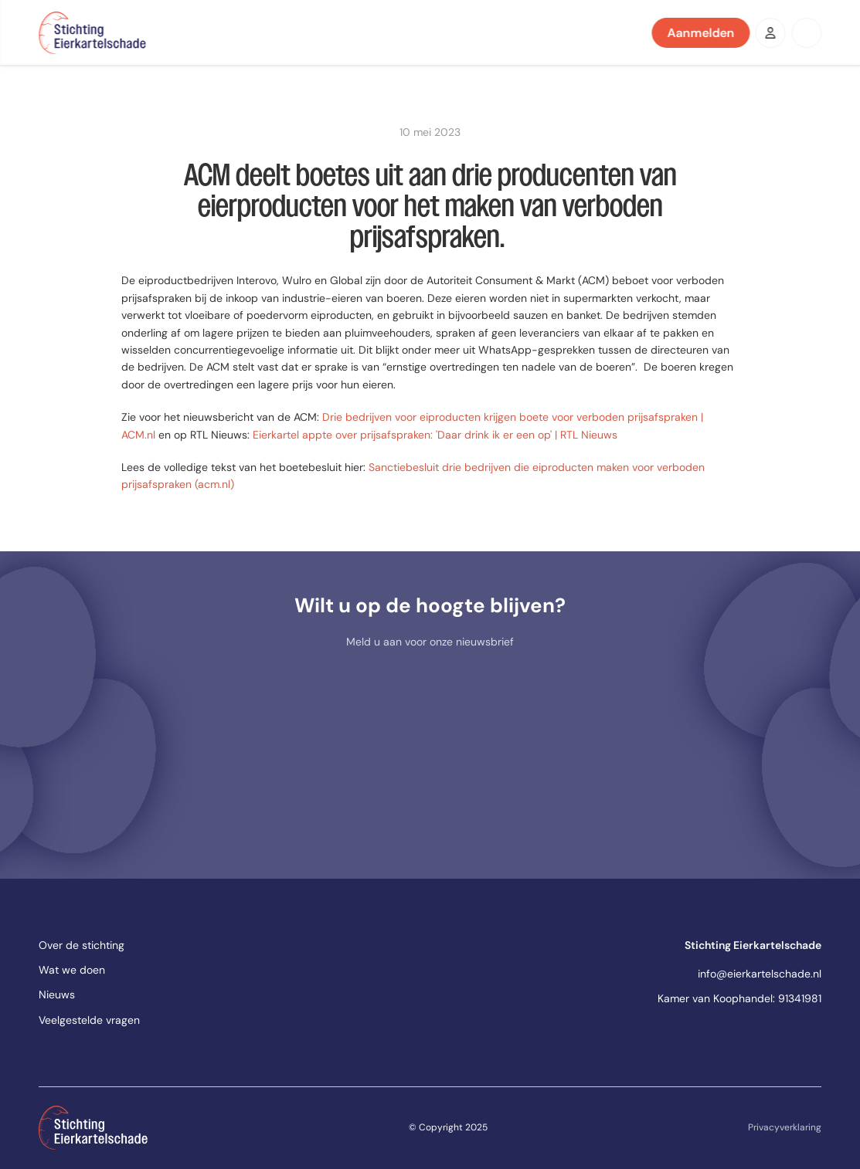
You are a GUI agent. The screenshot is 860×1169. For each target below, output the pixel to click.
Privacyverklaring (784, 1127)
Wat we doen (72, 970)
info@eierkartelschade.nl (759, 974)
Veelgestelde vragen (89, 1020)
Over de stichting (81, 945)
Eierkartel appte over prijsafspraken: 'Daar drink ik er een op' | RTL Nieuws (435, 435)
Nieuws (57, 994)
